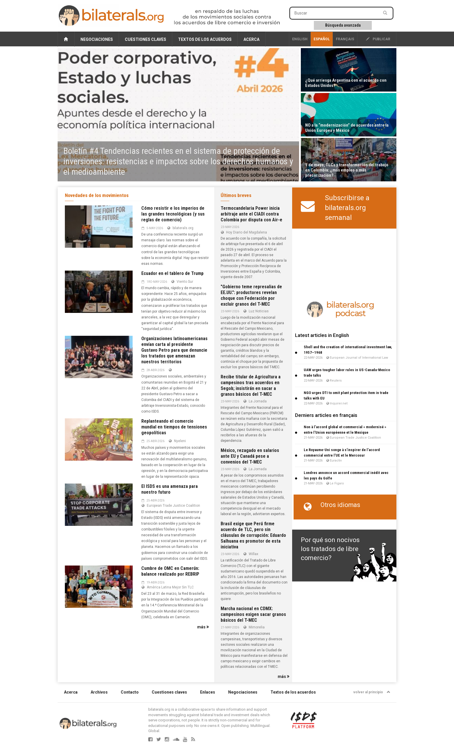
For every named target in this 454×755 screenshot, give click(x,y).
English (299, 39)
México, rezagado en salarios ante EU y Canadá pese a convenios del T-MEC (250, 456)
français (345, 39)
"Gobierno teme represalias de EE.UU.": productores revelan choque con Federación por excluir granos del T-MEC (251, 295)
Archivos (99, 692)
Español (322, 39)
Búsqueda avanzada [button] (343, 25)
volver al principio (371, 692)
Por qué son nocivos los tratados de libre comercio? (330, 549)
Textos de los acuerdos (205, 39)
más (203, 627)
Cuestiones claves (145, 39)
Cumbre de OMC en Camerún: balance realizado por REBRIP (170, 571)
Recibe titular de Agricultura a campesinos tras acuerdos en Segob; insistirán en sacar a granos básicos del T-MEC (251, 385)
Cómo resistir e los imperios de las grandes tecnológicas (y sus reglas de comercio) (173, 214)
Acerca (251, 39)
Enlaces (207, 692)
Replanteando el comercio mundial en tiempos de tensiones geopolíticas (174, 426)
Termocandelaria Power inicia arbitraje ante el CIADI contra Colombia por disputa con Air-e (251, 214)
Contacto (130, 692)
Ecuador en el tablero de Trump (172, 273)
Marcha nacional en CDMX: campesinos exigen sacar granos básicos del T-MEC (253, 614)
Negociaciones (96, 39)
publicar (378, 39)
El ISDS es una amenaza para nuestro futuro (169, 489)
